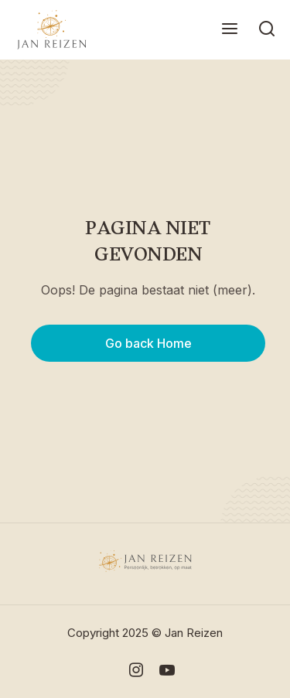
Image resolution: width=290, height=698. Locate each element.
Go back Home (148, 343)
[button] (229, 30)
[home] (48, 29)
